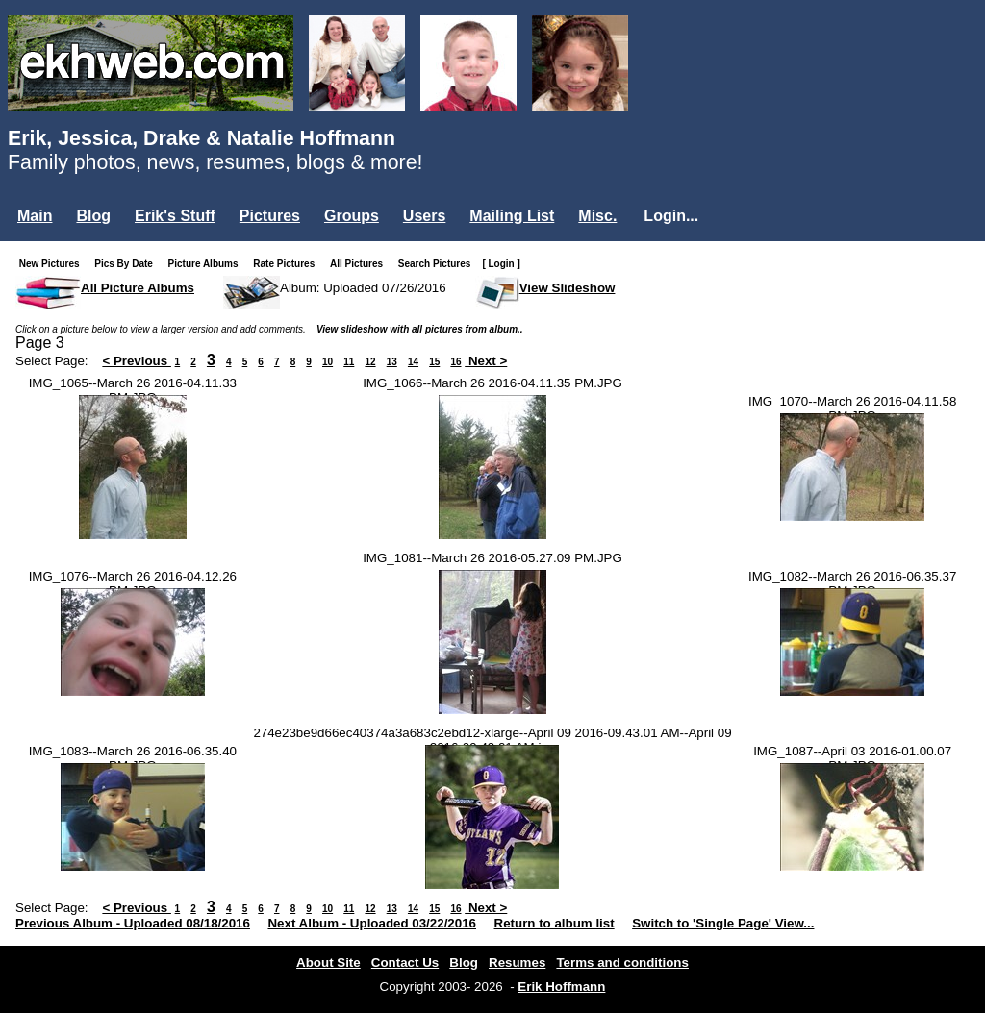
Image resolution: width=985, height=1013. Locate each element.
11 (348, 362)
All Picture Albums (137, 288)
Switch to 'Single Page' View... (723, 923)
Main (34, 216)
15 (434, 362)
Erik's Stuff (175, 216)
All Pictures (360, 264)
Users (424, 216)
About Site (328, 962)
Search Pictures (438, 264)
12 (370, 362)
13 (392, 362)
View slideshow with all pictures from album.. (419, 329)
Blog (93, 216)
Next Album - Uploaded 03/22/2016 (371, 923)
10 (327, 362)
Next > (486, 361)
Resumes (517, 962)
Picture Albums (207, 264)
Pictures (270, 216)
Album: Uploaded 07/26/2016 (363, 288)
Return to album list (554, 923)
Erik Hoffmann (561, 986)
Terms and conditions (622, 962)
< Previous (136, 361)
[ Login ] (500, 264)
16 (455, 362)
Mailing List (511, 216)
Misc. (597, 216)
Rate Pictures (287, 264)
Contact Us (405, 962)
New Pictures (53, 264)
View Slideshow (567, 288)
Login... (671, 216)
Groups (351, 216)
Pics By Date (127, 264)
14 (413, 362)
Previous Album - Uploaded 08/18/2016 (132, 923)
